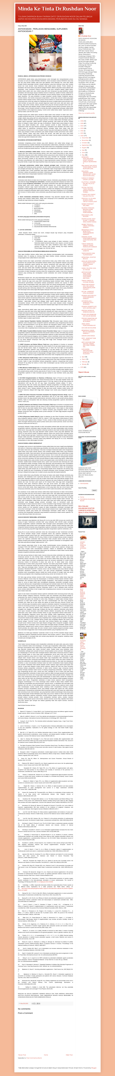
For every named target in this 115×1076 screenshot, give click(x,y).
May (83, 155)
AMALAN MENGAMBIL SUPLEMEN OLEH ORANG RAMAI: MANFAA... (89, 263)
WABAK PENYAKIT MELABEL (88, 204)
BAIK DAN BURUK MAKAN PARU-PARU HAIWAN (83, 593)
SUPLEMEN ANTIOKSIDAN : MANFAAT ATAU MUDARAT (87, 351)
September (85, 145)
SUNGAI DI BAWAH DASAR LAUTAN (88, 178)
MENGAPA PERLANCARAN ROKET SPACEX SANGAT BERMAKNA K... (89, 160)
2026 (82, 121)
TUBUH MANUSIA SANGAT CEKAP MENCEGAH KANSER (89, 245)
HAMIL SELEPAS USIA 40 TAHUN (89, 269)
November (85, 140)
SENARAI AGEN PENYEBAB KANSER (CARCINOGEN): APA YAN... (89, 239)
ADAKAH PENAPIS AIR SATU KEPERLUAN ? (89, 307)
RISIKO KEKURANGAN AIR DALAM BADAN (89, 315)
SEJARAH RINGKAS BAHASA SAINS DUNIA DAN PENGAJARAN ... (88, 210)
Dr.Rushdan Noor (85, 36)
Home (46, 1055)
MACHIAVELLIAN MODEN (87, 215)
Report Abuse (83, 372)
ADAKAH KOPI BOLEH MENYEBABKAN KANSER (89, 297)
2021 (82, 133)
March (84, 359)
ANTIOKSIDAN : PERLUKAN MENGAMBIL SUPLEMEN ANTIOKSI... (87, 275)
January (84, 364)
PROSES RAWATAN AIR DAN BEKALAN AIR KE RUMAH (89, 320)
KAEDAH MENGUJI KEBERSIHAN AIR (88, 311)
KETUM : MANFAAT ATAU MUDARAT (88, 292)
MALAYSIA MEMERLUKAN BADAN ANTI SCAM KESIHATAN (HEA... (89, 173)
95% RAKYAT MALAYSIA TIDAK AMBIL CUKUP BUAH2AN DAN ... (89, 167)
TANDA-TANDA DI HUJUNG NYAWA (88, 281)
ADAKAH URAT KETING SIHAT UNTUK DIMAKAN (83, 645)
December (85, 138)
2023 (82, 128)
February (85, 362)
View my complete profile (86, 113)
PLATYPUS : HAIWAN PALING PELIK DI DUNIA (88, 183)
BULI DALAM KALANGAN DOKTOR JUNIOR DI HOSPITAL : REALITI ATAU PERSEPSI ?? (87, 510)
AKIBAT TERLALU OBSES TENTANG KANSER (88, 226)
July (83, 150)
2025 (82, 123)
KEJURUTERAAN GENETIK (87, 250)
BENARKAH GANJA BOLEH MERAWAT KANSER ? (88, 332)
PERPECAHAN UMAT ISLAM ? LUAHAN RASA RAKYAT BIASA (89, 220)
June (83, 152)
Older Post (69, 1055)
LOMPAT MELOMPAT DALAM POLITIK (88, 195)
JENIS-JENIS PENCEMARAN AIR (89, 324)
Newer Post (22, 1055)
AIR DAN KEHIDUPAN (89, 328)
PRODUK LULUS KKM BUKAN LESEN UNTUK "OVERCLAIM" (89, 200)
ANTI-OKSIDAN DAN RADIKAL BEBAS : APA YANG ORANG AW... (88, 344)
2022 (82, 131)
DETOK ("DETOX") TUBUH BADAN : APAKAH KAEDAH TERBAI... (88, 190)
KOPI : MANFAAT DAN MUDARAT (89, 339)
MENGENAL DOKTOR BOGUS (89, 258)
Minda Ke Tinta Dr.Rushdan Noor (57, 9)
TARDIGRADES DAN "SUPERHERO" (88, 254)
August (84, 147)
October (84, 143)
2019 (82, 367)
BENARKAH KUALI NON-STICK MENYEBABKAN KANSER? (88, 232)
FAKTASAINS (84, 483)
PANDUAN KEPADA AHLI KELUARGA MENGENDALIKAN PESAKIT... (88, 287)
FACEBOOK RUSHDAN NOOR (87, 500)
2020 (82, 135)
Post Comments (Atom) (34, 1058)
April (83, 357)
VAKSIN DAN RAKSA (88, 336)
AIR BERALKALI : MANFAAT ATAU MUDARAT (87, 302)
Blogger (93, 1068)
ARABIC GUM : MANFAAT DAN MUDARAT (83, 546)
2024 (82, 126)
